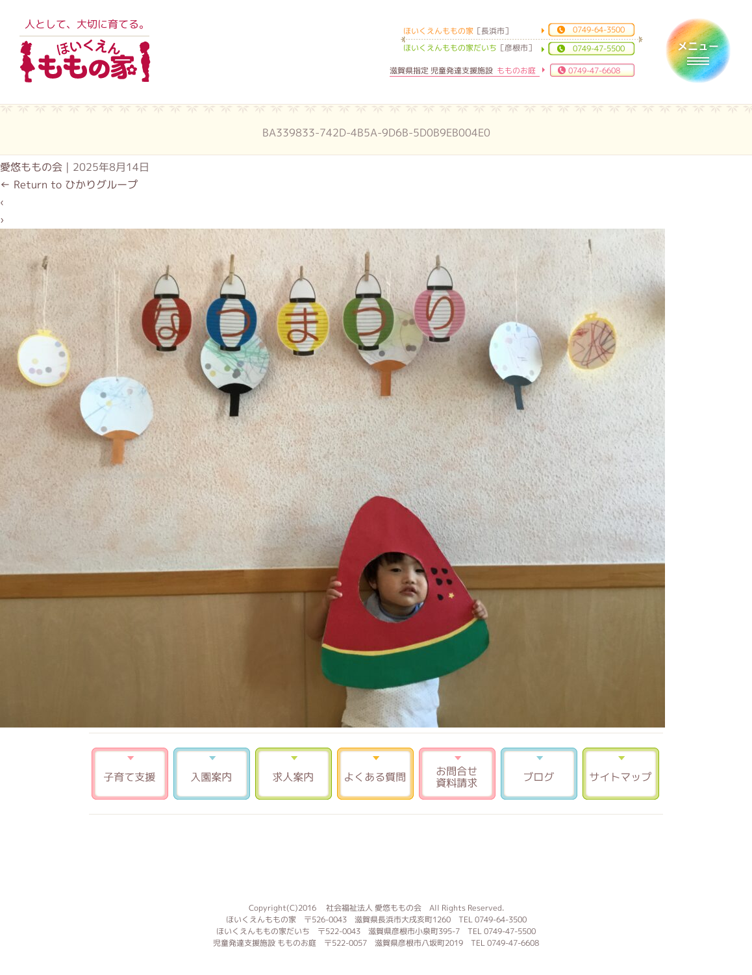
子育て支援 (130, 774)
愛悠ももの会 (31, 167)
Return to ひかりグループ (69, 184)
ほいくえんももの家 (85, 62)
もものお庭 (376, 856)
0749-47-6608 (594, 70)
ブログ (539, 774)
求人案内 (293, 774)
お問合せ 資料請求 (457, 774)
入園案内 (211, 774)
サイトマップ (621, 774)
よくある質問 (375, 774)
